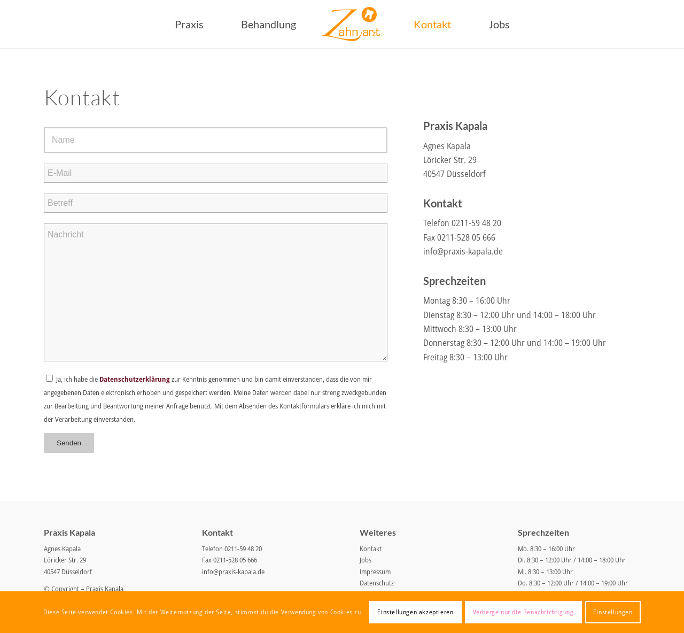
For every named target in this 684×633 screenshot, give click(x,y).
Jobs (365, 560)
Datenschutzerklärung (134, 379)
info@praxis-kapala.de (463, 251)
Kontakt (371, 548)
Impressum (375, 571)
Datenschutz (377, 583)
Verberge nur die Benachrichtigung (523, 611)
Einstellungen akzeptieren (415, 611)
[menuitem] (189, 24)
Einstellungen (613, 611)
